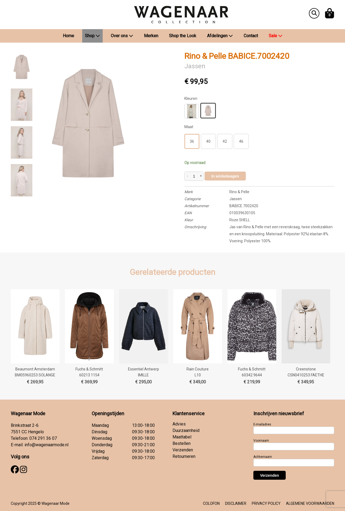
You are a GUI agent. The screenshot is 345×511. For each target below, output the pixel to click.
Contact (251, 35)
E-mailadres (262, 424)
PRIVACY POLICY (266, 503)
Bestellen (181, 443)
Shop (92, 35)
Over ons (122, 35)
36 (192, 141)
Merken (151, 35)
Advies (179, 424)
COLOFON (211, 503)
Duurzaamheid (185, 430)
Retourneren (183, 456)
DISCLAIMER (235, 503)
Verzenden (182, 449)
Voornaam (261, 440)
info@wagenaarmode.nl (46, 444)
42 (225, 141)
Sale (275, 35)
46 (241, 141)
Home (68, 35)
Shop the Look (182, 35)
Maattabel (181, 437)
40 (208, 141)
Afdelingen (220, 35)
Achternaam (262, 457)
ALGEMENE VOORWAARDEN (310, 503)
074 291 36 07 (43, 438)
